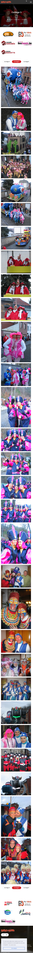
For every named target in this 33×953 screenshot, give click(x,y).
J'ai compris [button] (14, 948)
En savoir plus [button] (12, 944)
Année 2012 (17, 19)
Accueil (9, 19)
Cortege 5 (16, 61)
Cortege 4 (7, 61)
